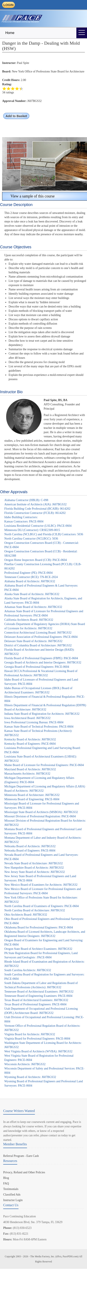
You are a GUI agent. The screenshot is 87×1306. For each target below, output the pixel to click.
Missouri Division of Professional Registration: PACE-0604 (40, 816)
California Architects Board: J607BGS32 (28, 619)
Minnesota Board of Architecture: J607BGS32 (32, 795)
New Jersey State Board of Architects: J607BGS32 (34, 872)
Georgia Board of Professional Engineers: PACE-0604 (36, 666)
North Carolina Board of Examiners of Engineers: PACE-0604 (41, 906)
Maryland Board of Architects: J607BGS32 (30, 769)
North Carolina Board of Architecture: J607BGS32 (34, 910)
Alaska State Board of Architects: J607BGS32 (31, 594)
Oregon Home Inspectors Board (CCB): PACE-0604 (35, 560)
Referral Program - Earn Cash (21, 1155)
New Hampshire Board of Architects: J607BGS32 (34, 867)
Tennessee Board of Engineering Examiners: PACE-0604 (38, 995)
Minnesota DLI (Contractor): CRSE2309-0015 (32, 530)
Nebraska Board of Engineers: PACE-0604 (29, 850)
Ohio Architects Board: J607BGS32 (25, 914)
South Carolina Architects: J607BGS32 (27, 970)
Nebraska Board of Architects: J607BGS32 (30, 846)
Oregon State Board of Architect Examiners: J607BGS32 (38, 948)
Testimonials (10, 1189)
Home (9, 33)
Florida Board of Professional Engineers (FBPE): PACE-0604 (41, 658)
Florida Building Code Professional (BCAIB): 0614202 (37, 508)
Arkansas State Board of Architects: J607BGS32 (33, 607)
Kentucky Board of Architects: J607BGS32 (30, 739)
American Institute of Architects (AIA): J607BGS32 (35, 504)
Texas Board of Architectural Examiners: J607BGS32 (36, 1000)
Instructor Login (13, 1200)
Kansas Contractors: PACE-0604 (23, 521)
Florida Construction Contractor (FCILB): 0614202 (35, 513)
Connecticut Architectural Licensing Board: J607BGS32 (37, 632)
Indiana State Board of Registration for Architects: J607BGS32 (41, 713)
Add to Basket (16, 116)
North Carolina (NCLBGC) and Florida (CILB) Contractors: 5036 (43, 534)
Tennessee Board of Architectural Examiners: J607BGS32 (38, 991)
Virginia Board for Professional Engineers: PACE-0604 (37, 1038)
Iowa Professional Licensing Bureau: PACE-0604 (33, 722)
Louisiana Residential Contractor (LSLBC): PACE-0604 (37, 525)
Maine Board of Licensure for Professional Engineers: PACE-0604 (44, 765)
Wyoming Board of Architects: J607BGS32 (30, 1077)
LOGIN (8, 5)
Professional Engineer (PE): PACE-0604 (28, 572)
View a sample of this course (29, 196)
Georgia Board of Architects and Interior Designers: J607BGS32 (42, 662)
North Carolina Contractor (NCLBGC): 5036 (31, 538)
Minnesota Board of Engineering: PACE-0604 (31, 799)
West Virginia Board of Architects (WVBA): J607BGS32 (38, 1051)
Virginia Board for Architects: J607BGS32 (29, 1034)
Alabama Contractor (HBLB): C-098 (26, 500)
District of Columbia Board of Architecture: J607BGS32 (38, 645)
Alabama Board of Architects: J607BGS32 (29, 581)
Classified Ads (11, 1194)
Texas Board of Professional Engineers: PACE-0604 (35, 1004)
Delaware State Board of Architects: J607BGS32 (33, 641)
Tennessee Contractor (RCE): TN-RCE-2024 (31, 577)
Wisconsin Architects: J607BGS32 (25, 1064)
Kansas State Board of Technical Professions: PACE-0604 (38, 726)
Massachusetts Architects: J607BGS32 (27, 773)
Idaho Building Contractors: (21, 517)
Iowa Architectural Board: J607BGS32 (27, 718)
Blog (6, 1178)
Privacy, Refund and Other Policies (24, 1172)
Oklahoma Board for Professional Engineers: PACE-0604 (38, 927)
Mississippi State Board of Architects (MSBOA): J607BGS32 (41, 812)
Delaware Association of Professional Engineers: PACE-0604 (40, 636)
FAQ (6, 1183)
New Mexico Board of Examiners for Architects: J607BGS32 (40, 884)
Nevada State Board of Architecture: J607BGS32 (33, 863)
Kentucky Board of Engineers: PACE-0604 (30, 743)
